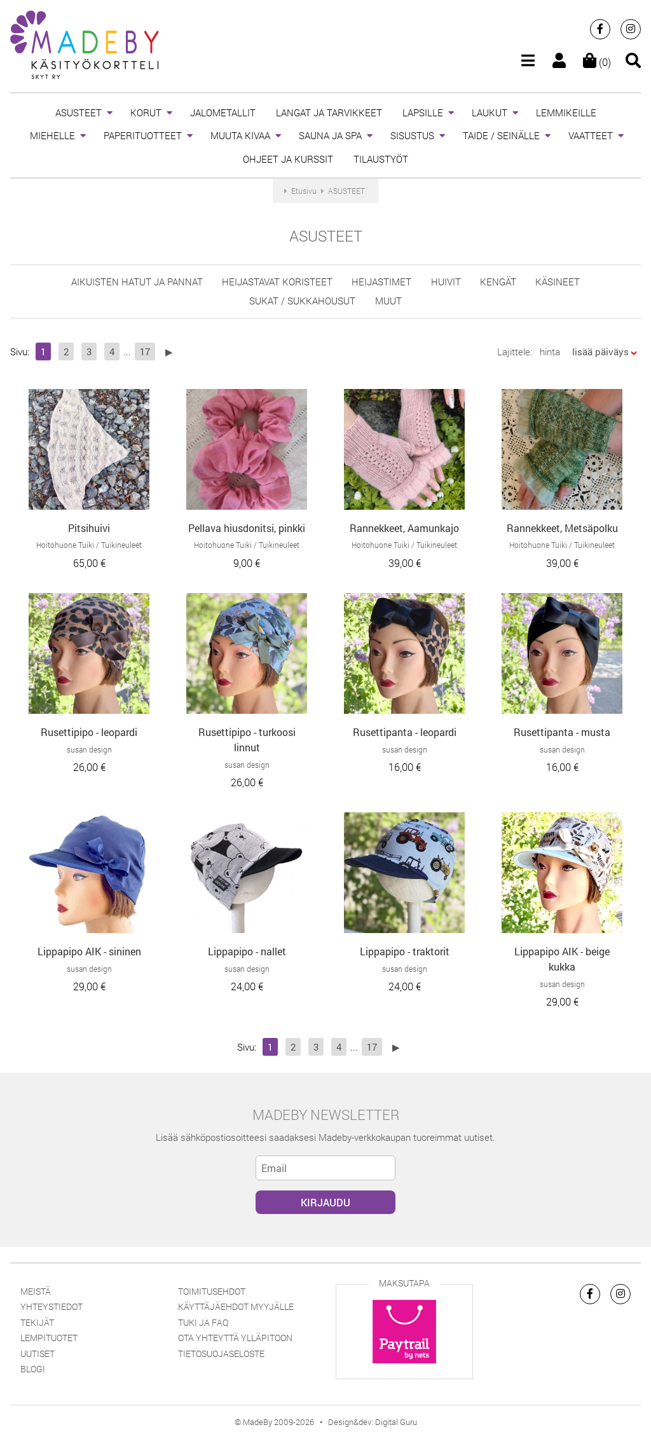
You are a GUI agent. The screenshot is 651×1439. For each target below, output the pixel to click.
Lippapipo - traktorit (404, 951)
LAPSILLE (422, 112)
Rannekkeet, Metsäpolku (562, 528)
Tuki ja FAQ (203, 1322)
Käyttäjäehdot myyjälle (236, 1306)
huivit (446, 281)
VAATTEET (590, 135)
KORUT (145, 112)
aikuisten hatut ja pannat (137, 281)
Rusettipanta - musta (562, 732)
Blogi (32, 1369)
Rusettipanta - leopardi (404, 732)
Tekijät (37, 1322)
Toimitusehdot (211, 1291)
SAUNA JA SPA (330, 135)
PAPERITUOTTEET (143, 135)
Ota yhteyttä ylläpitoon (235, 1338)
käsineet (557, 281)
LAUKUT (489, 112)
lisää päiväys (600, 351)
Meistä (35, 1291)
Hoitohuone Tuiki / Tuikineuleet (89, 545)
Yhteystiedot (51, 1306)
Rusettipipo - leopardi (89, 732)
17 (145, 351)
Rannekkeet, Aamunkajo (404, 528)
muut (388, 300)
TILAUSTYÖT (380, 159)
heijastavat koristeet (277, 281)
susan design (89, 749)
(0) (597, 62)
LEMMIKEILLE (566, 112)
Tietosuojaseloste (221, 1353)
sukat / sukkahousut (302, 300)
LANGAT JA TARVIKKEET (329, 112)
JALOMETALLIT (223, 112)
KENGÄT (498, 281)
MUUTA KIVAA (240, 135)
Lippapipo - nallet (247, 951)
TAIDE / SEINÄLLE (501, 135)
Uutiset (37, 1353)
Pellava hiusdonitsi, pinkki (246, 528)
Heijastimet (381, 281)
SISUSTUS (412, 135)
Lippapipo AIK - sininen (89, 951)
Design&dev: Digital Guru (372, 1422)
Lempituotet (49, 1338)
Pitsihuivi (89, 528)
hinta (550, 351)
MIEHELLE (52, 135)
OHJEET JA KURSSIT (288, 159)
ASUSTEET (78, 112)
